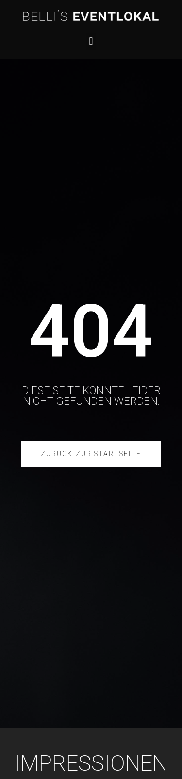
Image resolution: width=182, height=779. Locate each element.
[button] (91, 41)
